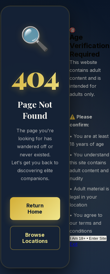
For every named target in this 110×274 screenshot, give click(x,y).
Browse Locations (35, 238)
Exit (73, 244)
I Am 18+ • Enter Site (88, 238)
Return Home (35, 208)
